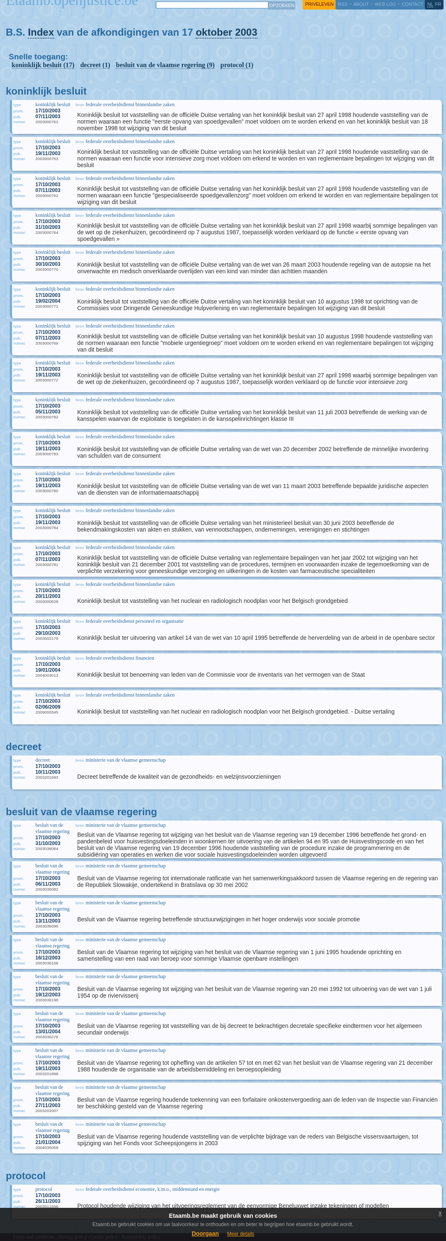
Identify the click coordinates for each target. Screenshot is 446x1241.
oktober (214, 32)
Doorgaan (205, 1233)
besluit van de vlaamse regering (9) (165, 64)
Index (41, 32)
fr (438, 4)
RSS (342, 4)
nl (430, 4)
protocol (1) (237, 64)
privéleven (319, 4)
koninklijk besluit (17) (43, 64)
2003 (246, 32)
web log (385, 4)
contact (412, 4)
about (361, 4)
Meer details (240, 1234)
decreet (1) (95, 64)
